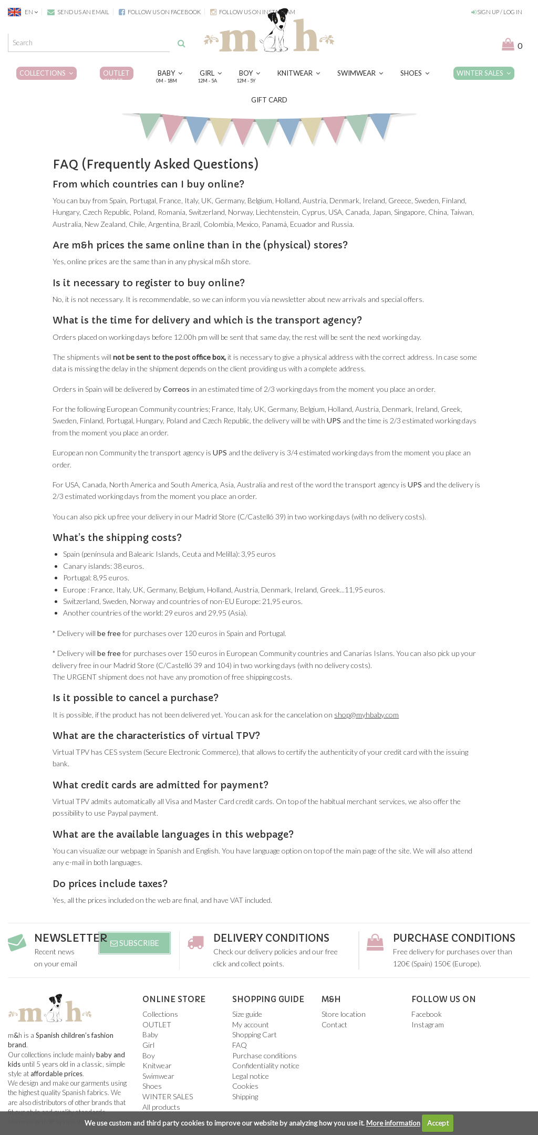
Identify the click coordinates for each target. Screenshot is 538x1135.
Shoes (414, 73)
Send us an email (78, 11)
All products (161, 1106)
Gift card (269, 100)
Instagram (427, 1024)
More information (393, 1123)
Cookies (245, 1085)
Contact (334, 1024)
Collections (46, 73)
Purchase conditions (458, 938)
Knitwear (298, 73)
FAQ (239, 1044)
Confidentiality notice (265, 1065)
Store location (344, 1013)
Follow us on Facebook (160, 11)
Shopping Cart (254, 1034)
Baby (170, 77)
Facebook (426, 1013)
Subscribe (134, 943)
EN (23, 11)
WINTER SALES (484, 73)
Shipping (245, 1096)
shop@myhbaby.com (366, 714)
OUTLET (116, 77)
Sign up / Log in (496, 11)
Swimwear (360, 73)
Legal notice (250, 1075)
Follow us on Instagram (252, 11)
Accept (438, 1123)
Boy (249, 77)
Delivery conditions (275, 938)
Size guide (247, 1013)
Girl (211, 77)
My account (250, 1024)
